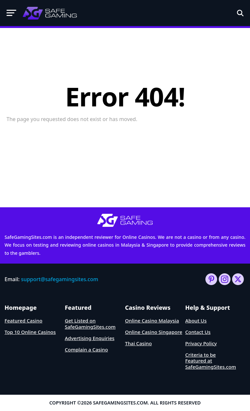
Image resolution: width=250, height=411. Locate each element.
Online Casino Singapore (153, 332)
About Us (196, 320)
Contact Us (198, 332)
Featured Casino (23, 320)
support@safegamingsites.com (59, 279)
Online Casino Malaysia (152, 320)
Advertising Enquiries (90, 338)
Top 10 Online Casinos (30, 332)
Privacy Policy (201, 343)
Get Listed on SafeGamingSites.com (90, 323)
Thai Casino (138, 343)
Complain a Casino (86, 349)
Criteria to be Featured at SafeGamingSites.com (210, 360)
